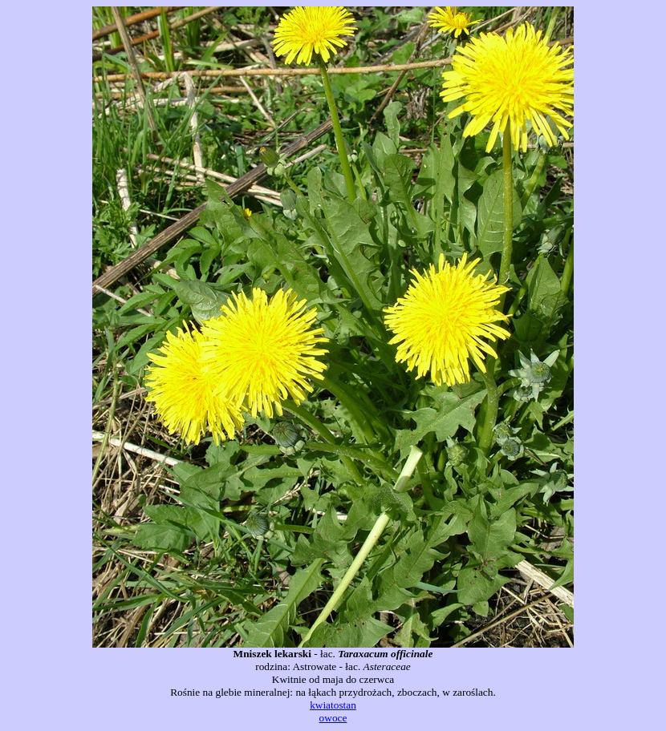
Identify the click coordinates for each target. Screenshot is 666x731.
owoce (333, 718)
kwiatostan (333, 705)
